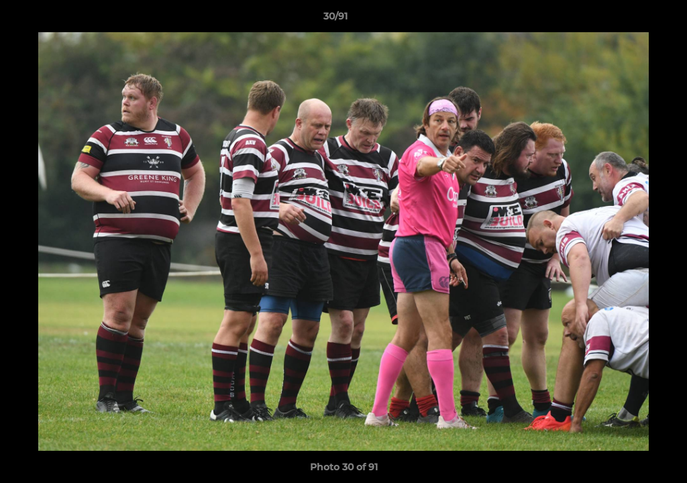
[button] (631, 19)
